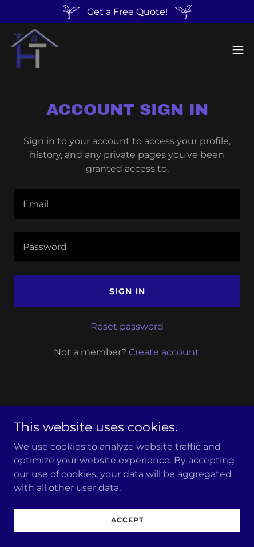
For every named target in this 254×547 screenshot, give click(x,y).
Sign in (127, 291)
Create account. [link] (165, 352)
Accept (127, 520)
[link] (34, 49)
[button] (238, 49)
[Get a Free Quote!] (127, 11)
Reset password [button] (127, 326)
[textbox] (127, 204)
